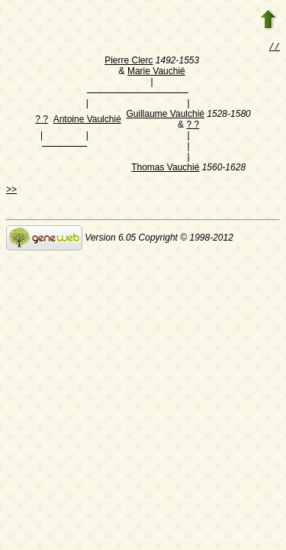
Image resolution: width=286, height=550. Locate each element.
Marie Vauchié (156, 72)
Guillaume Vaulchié (166, 115)
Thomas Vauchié (165, 168)
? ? (41, 120)
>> (11, 191)
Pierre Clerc (128, 62)
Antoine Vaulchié (87, 120)
